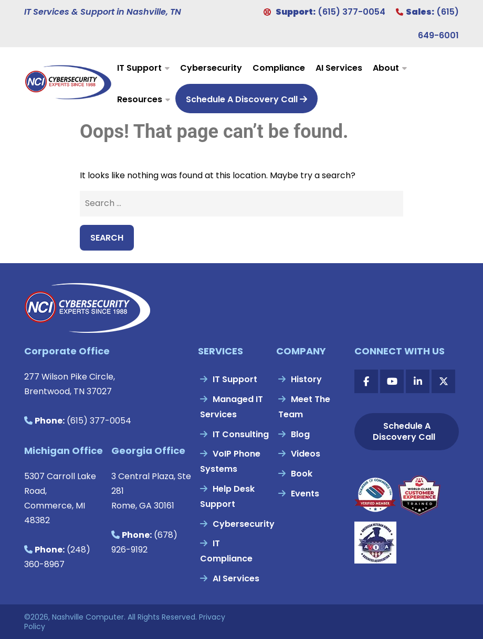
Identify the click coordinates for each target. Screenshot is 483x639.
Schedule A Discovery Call (246, 99)
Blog (300, 434)
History (306, 379)
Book (301, 474)
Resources (139, 99)
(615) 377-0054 (351, 12)
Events (305, 494)
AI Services (339, 68)
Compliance (279, 68)
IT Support (139, 68)
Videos (305, 454)
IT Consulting (241, 434)
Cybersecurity (211, 68)
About (386, 68)
